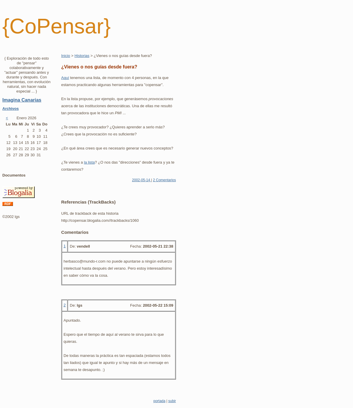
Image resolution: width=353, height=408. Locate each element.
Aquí (65, 77)
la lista (89, 162)
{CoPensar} (56, 26)
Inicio (65, 55)
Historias (81, 55)
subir (172, 401)
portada (159, 401)
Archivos (10, 108)
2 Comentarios (164, 180)
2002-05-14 (141, 180)
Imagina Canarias (21, 100)
